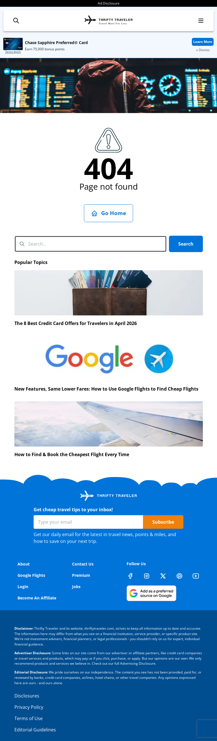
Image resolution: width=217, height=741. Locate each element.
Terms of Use (28, 718)
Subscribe (163, 522)
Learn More (202, 41)
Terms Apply (13, 52)
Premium (81, 575)
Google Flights (31, 575)
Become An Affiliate (37, 598)
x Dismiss (203, 49)
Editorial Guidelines (35, 730)
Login (23, 586)
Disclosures (26, 696)
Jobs (76, 586)
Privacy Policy (28, 707)
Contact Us (83, 564)
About (24, 564)
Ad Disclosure (109, 3)
